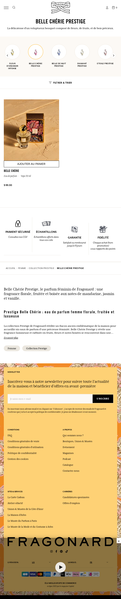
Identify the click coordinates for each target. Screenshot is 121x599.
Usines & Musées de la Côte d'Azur (25, 509)
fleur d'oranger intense (12, 57)
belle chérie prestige (35, 55)
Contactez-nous (71, 471)
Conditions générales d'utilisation (25, 447)
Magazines (68, 453)
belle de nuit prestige (59, 55)
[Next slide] (113, 55)
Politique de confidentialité (22, 453)
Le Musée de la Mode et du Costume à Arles (30, 527)
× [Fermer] (119, 540)
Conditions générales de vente (23, 441)
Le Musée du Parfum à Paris (22, 521)
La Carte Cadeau (16, 497)
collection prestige (36, 348)
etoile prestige (105, 54)
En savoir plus (11, 337)
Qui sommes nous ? (73, 435)
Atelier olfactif (15, 503)
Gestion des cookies (18, 459)
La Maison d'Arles (17, 515)
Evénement (69, 447)
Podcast (67, 459)
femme (12, 348)
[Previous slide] (7, 55)
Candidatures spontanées (76, 497)
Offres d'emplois (71, 503)
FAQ (10, 435)
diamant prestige (82, 55)
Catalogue (68, 465)
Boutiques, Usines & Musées (77, 441)
